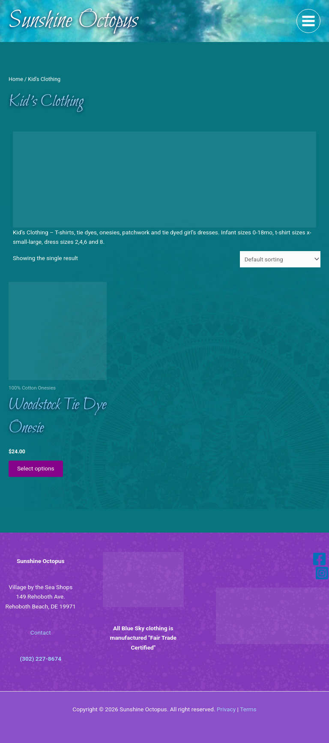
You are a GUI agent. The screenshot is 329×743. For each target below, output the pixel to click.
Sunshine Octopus (73, 21)
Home (16, 79)
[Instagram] (322, 573)
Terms (248, 709)
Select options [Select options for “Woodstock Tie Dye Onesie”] (35, 468)
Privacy (226, 709)
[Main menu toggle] (308, 21)
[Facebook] (319, 559)
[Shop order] (280, 259)
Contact (40, 632)
